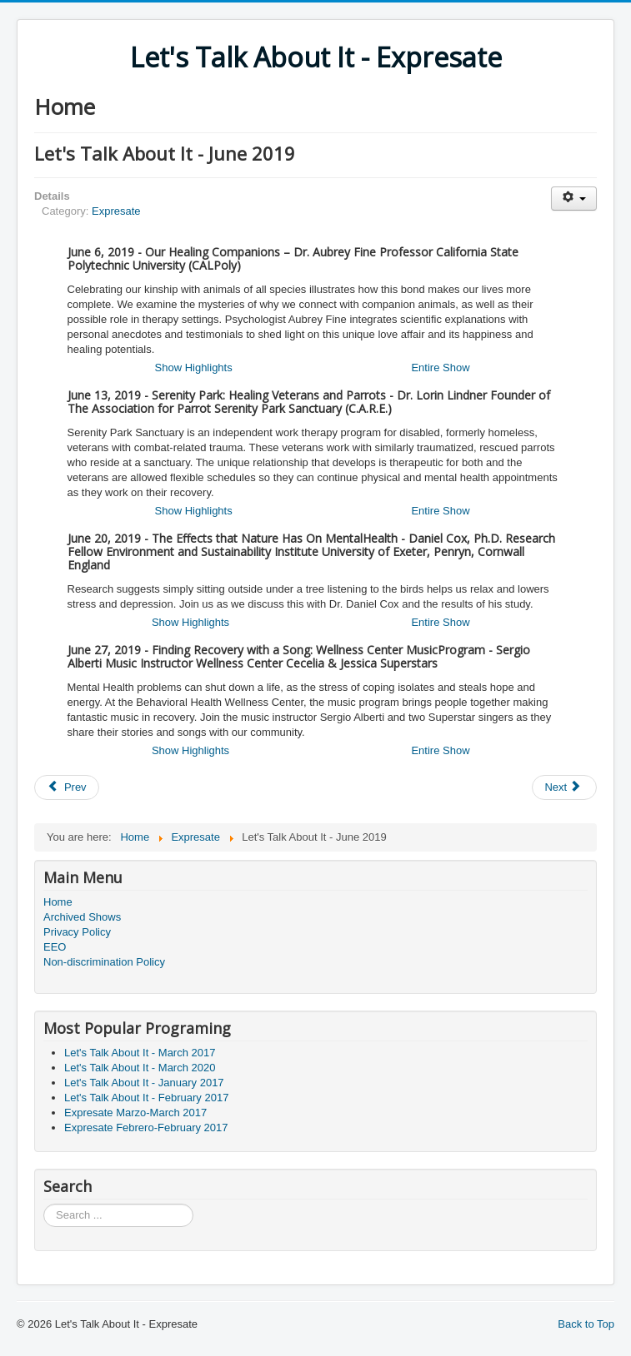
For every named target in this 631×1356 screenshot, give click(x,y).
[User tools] (574, 198)
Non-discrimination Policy (104, 962)
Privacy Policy (77, 932)
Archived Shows (82, 917)
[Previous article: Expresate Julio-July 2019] (66, 787)
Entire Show (440, 367)
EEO (54, 947)
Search (43, 1204)
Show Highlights (194, 367)
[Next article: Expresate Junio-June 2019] (564, 787)
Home (58, 902)
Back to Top (586, 1324)
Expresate (116, 211)
